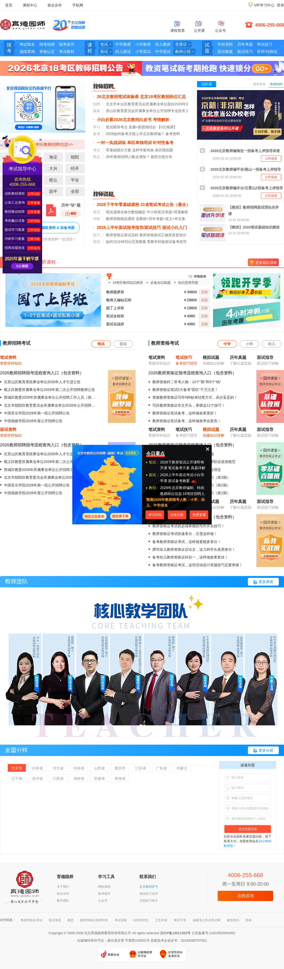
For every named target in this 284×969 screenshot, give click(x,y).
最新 (96, 111)
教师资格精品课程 (120, 219)
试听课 (206, 84)
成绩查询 (27, 51)
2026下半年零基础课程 (118, 204)
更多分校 (266, 750)
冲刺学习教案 (15, 239)
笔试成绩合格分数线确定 (126, 212)
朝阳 (75, 157)
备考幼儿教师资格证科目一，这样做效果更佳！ (190, 557)
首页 (8, 5)
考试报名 (27, 44)
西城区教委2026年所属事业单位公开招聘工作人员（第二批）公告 (56, 397)
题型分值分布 (161, 157)
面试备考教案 (182, 481)
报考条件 (66, 44)
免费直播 (199, 515)
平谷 (75, 180)
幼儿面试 (123, 51)
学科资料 (225, 44)
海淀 (53, 157)
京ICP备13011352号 (175, 933)
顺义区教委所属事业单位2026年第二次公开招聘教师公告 (49, 390)
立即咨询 (34, 248)
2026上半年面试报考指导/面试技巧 (129, 227)
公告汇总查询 (15, 202)
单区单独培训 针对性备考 (150, 142)
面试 (96, 242)
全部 (75, 191)
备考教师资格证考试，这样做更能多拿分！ (186, 542)
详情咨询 (200, 276)
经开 (75, 168)
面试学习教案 (15, 230)
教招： (154, 488)
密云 (53, 180)
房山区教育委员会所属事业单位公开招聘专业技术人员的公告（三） (160, 111)
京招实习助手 (148, 900)
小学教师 (143, 44)
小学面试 (143, 51)
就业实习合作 (148, 893)
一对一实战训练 (111, 142)
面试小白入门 (174, 227)
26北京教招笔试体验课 (118, 96)
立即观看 (271, 158)
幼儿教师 (163, 44)
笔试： (154, 462)
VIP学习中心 (264, 5)
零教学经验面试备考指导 (167, 242)
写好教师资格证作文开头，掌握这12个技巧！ (188, 405)
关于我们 (63, 886)
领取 (70, 213)
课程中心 (30, 5)
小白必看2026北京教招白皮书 (124, 119)
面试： (154, 475)
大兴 (53, 168)
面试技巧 (245, 51)
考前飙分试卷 (15, 221)
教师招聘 (276, 84)
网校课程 (104, 886)
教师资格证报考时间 (94, 920)
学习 (96, 127)
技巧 (96, 235)
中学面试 (163, 51)
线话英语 (55, 920)
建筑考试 (233, 920)
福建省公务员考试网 (206, 920)
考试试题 (120, 920)
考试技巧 (264, 44)
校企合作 (55, 5)
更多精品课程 (266, 263)
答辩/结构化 (267, 51)
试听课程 (46, 262)
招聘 (96, 104)
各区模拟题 (164, 150)
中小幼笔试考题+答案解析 (167, 212)
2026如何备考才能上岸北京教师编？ (135, 134)
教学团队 (63, 900)
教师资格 (259, 84)
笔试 (96, 212)
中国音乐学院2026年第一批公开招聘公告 (37, 413)
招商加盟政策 (15, 248)
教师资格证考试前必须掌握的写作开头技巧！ (188, 526)
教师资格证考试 (31, 920)
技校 (249, 920)
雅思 (70, 920)
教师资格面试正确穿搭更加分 (162, 235)
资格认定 (47, 51)
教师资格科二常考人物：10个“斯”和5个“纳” (186, 382)
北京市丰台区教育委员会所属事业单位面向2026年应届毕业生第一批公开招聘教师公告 (175, 104)
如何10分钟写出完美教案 (126, 242)
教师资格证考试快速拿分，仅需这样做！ (184, 534)
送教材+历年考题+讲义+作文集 (161, 219)
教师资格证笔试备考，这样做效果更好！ (184, 413)
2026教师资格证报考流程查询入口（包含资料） (192, 373)
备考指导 (104, 893)
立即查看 (34, 203)
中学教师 (123, 44)
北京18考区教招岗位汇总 (163, 96)
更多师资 (266, 582)
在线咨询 (245, 896)
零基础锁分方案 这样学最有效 (130, 150)
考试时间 (155, 515)
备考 (96, 134)
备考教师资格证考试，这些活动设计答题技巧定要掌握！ (197, 565)
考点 (96, 150)
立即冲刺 (34, 239)
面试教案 (225, 51)
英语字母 (180, 920)
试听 (204, 292)
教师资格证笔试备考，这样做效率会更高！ (186, 421)
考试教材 (66, 51)
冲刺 (96, 219)
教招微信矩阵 (15, 212)
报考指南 (47, 44)
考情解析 (161, 119)
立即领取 (34, 221)
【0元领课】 (167, 127)
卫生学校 (161, 920)
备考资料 (172, 134)
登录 (280, 5)
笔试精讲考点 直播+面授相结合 (131, 127)
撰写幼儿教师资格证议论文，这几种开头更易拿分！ (193, 549)
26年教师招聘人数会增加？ (128, 157)
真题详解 (198, 468)
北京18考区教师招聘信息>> (47, 144)
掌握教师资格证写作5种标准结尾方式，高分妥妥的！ (195, 397)
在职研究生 (141, 920)
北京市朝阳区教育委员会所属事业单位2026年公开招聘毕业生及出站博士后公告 (67, 405)
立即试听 (34, 194)
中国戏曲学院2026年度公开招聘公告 (33, 421)
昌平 (53, 191)
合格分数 (177, 515)
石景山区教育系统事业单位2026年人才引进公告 (42, 382)
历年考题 (245, 44)
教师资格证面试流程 (122, 235)
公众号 (102, 900)
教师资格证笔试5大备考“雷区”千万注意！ (185, 390)
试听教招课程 (15, 193)
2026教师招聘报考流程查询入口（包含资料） (42, 373)
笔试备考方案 (179, 468)
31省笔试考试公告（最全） (165, 204)
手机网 (77, 5)
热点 (96, 157)
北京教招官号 (148, 886)
